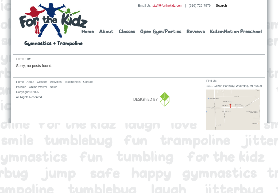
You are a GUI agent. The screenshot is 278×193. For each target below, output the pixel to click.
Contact (88, 81)
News (53, 86)
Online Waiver (38, 86)
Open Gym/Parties (160, 32)
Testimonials (72, 81)
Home (88, 32)
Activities (55, 81)
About (106, 32)
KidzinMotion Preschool (236, 32)
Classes (127, 32)
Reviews (196, 32)
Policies (21, 86)
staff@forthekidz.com (167, 6)
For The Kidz (53, 24)
